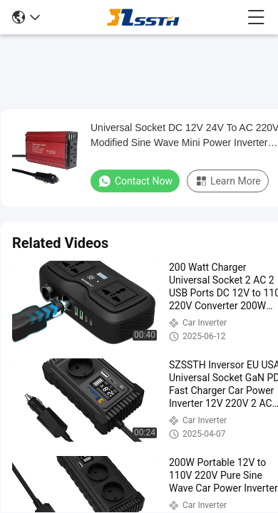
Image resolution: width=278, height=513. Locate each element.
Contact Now (135, 181)
